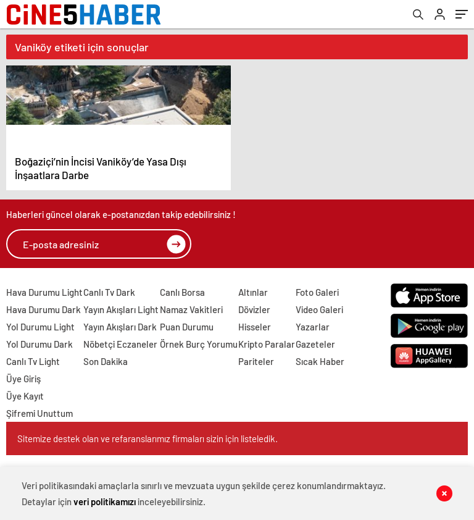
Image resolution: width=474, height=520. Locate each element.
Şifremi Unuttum (39, 413)
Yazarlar (313, 326)
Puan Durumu (187, 326)
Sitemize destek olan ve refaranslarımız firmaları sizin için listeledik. (147, 438)
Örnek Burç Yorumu (199, 344)
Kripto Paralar (266, 344)
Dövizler (254, 309)
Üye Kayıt (25, 395)
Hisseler (254, 326)
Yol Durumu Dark (39, 344)
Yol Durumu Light (40, 326)
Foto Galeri (317, 292)
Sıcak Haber (320, 361)
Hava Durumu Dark (43, 309)
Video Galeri (319, 309)
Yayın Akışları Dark (120, 326)
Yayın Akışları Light (121, 309)
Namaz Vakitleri (191, 309)
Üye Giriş (23, 378)
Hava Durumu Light (44, 292)
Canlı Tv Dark (109, 292)
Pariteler (256, 361)
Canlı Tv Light (33, 361)
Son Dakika (105, 361)
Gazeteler (315, 344)
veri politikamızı (104, 501)
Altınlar (253, 292)
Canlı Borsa (182, 292)
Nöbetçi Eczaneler (120, 344)
